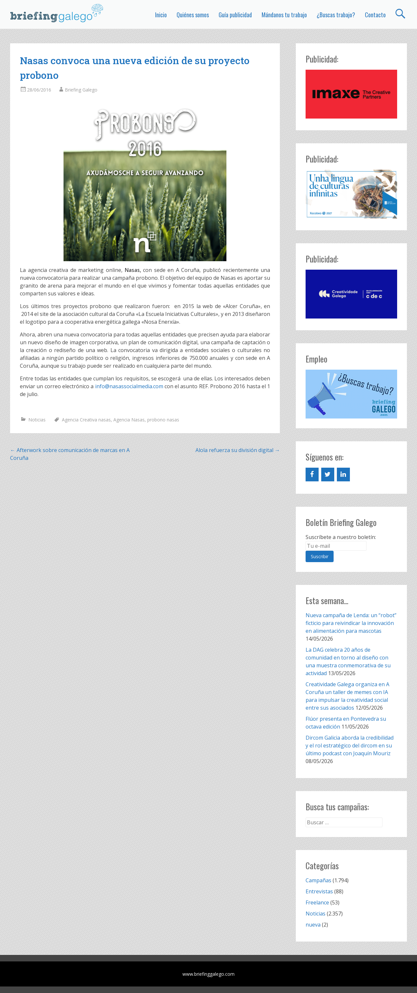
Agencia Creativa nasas (86, 420)
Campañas (318, 880)
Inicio (161, 14)
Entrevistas (319, 891)
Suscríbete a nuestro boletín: (341, 537)
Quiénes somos (193, 14)
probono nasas (163, 420)
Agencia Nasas (129, 420)
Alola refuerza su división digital (237, 450)
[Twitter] (327, 474)
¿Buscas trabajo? (336, 14)
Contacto (375, 14)
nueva (313, 924)
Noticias (37, 420)
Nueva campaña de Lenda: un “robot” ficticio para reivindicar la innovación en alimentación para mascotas (351, 623)
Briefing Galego (81, 90)
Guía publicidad (235, 14)
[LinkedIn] (343, 474)
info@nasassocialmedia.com (129, 386)
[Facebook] (312, 474)
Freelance (317, 902)
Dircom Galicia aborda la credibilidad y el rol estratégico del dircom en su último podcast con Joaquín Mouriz (350, 745)
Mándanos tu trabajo (284, 14)
